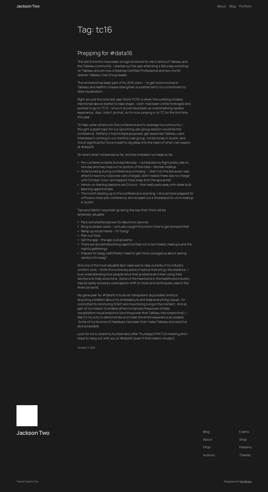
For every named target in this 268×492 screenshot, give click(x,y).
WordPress (246, 481)
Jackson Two (28, 6)
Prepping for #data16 (105, 53)
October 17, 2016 (86, 347)
